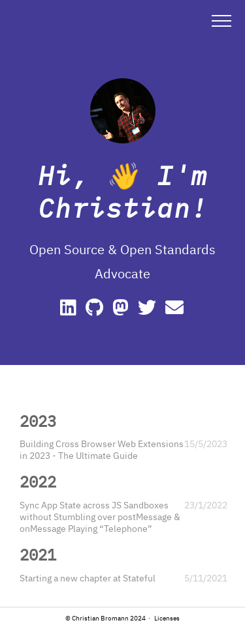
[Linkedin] (70, 311)
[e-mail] (175, 311)
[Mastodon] (122, 311)
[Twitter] (149, 311)
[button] (222, 20)
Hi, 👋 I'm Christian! (123, 191)
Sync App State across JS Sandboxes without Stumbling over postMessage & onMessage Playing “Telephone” (100, 516)
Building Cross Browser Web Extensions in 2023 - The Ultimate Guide (102, 449)
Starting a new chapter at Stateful (87, 578)
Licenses (167, 618)
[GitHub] (96, 311)
